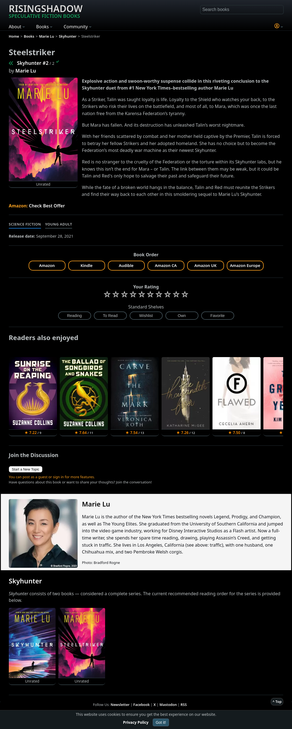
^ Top (277, 701)
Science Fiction (25, 224)
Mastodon (168, 704)
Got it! (161, 722)
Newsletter (120, 704)
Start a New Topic (25, 469)
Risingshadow (46, 10)
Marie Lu (25, 70)
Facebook (141, 704)
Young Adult (58, 224)
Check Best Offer (47, 206)
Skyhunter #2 (32, 63)
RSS (184, 704)
